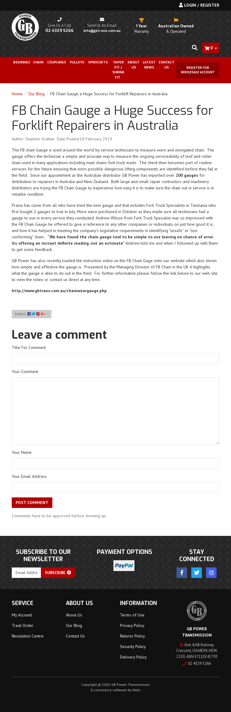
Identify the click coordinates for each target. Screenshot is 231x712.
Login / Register (199, 5)
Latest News (149, 65)
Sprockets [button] (98, 62)
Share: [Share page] (30, 314)
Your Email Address (29, 476)
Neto (136, 690)
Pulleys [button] (77, 62)
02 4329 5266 (197, 663)
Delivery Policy (133, 657)
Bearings (21, 62)
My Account (22, 615)
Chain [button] (38, 62)
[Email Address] (26, 572)
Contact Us (166, 65)
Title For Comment (29, 347)
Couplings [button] (56, 62)
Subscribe (58, 572)
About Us (134, 65)
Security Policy (133, 646)
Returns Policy (132, 636)
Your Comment (25, 371)
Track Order (22, 625)
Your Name (22, 452)
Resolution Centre (28, 636)
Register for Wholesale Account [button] (198, 70)
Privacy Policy (132, 625)
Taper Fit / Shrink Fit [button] (118, 70)
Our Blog (74, 625)
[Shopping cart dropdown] (210, 48)
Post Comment (32, 502)
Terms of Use (132, 615)
